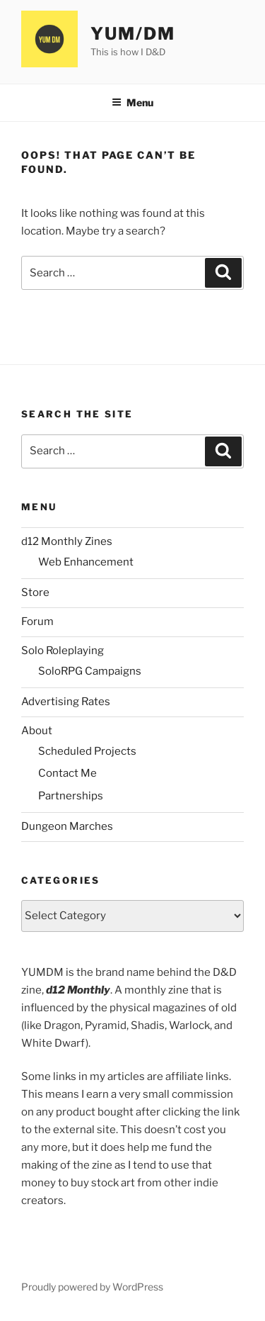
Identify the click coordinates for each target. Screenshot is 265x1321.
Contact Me (67, 773)
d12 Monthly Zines (66, 541)
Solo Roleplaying (62, 650)
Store (35, 592)
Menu (132, 102)
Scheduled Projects (87, 751)
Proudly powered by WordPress (92, 1287)
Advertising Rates (65, 701)
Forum (37, 621)
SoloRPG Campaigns (89, 671)
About (36, 730)
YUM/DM (132, 33)
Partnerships (70, 795)
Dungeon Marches (67, 826)
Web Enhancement (86, 562)
